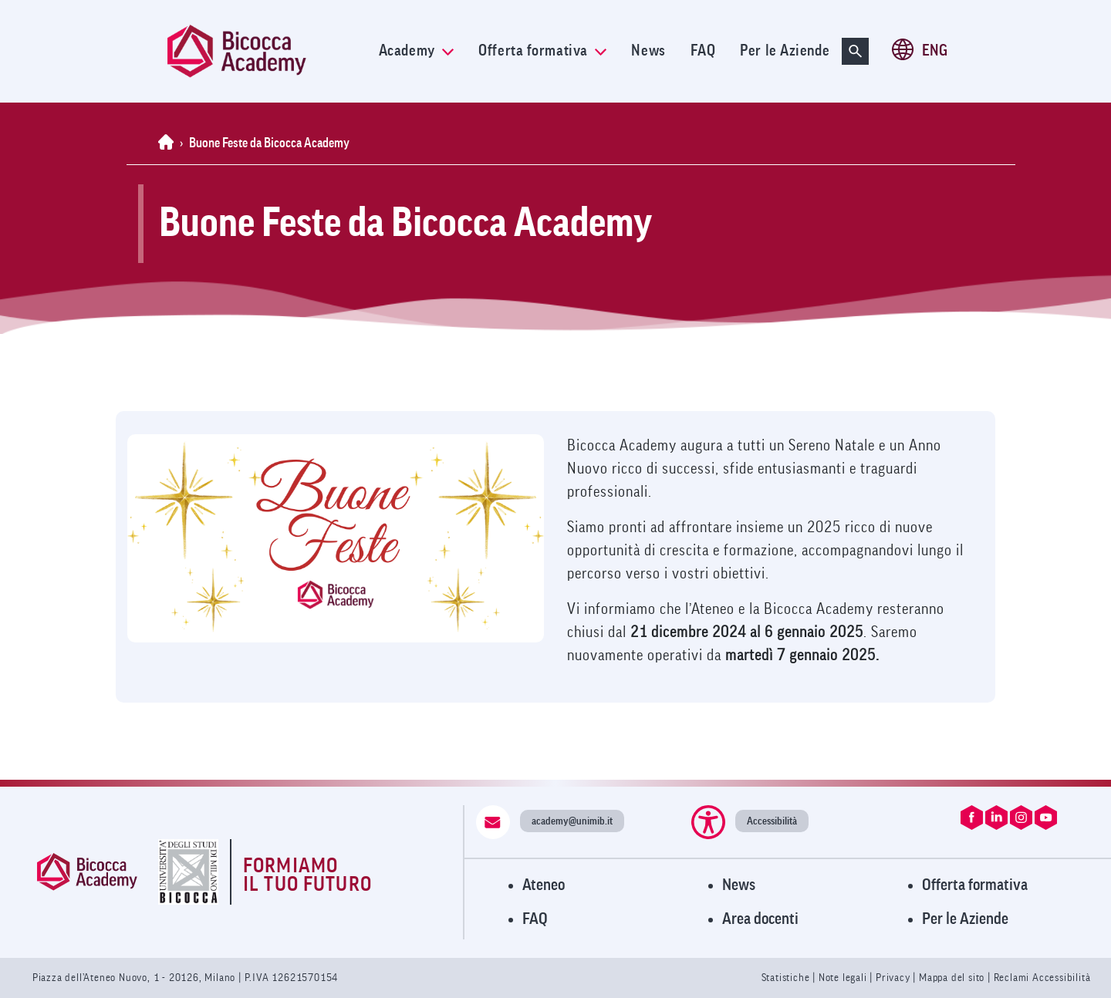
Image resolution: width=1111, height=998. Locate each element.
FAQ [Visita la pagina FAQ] (535, 919)
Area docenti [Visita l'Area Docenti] (760, 919)
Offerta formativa (542, 51)
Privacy (893, 977)
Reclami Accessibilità (1042, 977)
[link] (266, 51)
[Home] (169, 143)
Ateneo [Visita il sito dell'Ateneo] (543, 885)
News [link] (648, 51)
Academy (416, 51)
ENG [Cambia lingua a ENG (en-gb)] (934, 51)
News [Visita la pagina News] (738, 885)
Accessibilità (772, 821)
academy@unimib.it (572, 821)
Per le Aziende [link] (784, 51)
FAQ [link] (703, 51)
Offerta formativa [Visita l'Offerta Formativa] (975, 885)
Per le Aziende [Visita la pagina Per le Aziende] (965, 919)
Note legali (844, 977)
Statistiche (787, 977)
